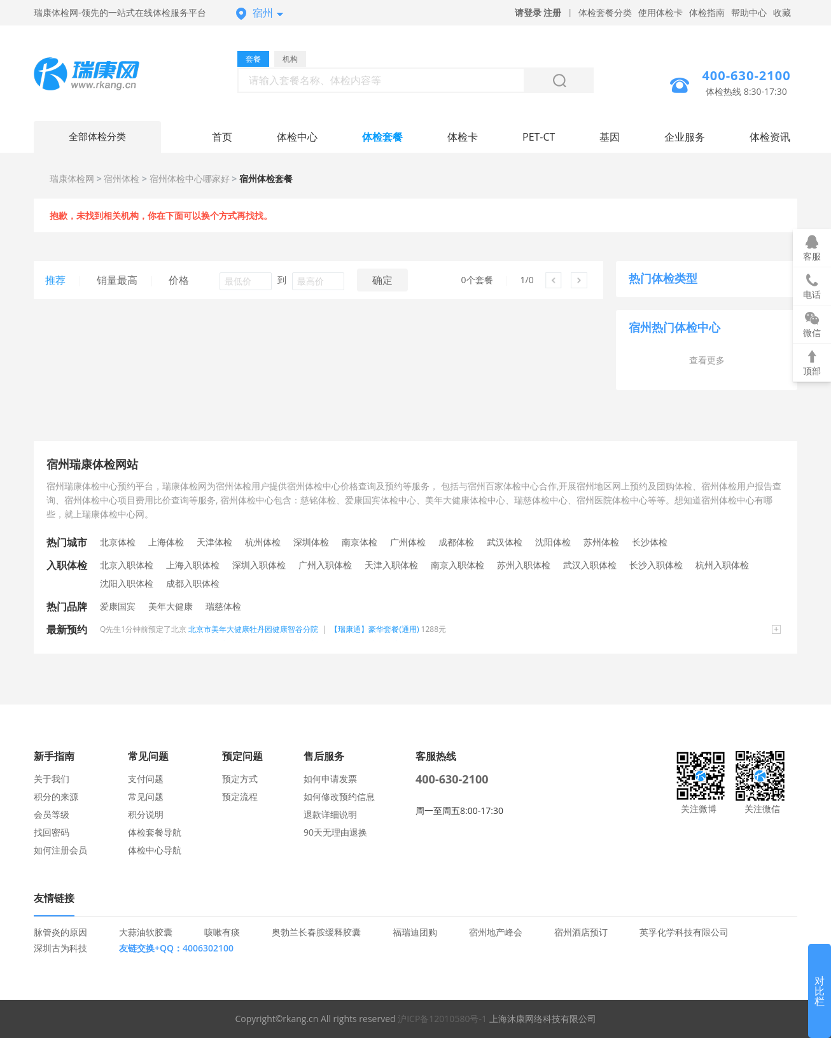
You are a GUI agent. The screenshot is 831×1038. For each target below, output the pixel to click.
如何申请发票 (330, 779)
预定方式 (240, 779)
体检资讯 (770, 137)
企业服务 (684, 137)
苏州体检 (601, 542)
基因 (609, 137)
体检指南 (707, 12)
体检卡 (462, 137)
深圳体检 (311, 542)
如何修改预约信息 (339, 796)
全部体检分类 (97, 137)
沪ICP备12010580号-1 (442, 1019)
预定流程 (240, 796)
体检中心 (297, 137)
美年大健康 (170, 606)
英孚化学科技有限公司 (684, 932)
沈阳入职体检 (126, 583)
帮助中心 (749, 12)
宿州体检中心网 (97, 75)
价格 (179, 280)
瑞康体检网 (72, 178)
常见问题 (146, 796)
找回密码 (51, 832)
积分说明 (146, 814)
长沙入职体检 (656, 565)
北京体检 (118, 542)
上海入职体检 (193, 565)
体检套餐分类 (605, 12)
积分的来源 (56, 796)
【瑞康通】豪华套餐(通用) (374, 629)
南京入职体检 (457, 565)
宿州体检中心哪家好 (190, 178)
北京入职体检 (126, 565)
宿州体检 (121, 178)
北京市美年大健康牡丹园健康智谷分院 (253, 629)
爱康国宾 (118, 606)
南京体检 (359, 542)
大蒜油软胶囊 (145, 932)
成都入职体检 (193, 583)
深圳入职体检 (259, 565)
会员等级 (51, 814)
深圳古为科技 (60, 948)
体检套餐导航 (154, 832)
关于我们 (51, 779)
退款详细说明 (330, 814)
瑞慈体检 (223, 606)
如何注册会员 (60, 850)
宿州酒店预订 (581, 932)
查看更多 (707, 360)
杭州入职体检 (722, 565)
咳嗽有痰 (222, 932)
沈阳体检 (553, 542)
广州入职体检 (325, 565)
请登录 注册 (538, 12)
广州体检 (408, 542)
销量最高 (117, 280)
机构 (290, 58)
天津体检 (214, 542)
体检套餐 (382, 137)
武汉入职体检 (590, 565)
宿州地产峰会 (495, 932)
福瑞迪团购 (415, 932)
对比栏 (819, 991)
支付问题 (146, 779)
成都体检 (456, 542)
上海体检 (166, 542)
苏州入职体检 (523, 565)
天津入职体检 (391, 565)
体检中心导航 (154, 850)
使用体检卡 (660, 12)
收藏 (782, 12)
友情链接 (54, 898)
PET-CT (538, 137)
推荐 (55, 280)
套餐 (253, 58)
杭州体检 (263, 542)
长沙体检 (649, 542)
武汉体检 (504, 542)
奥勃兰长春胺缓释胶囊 (316, 932)
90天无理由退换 (335, 832)
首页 (222, 137)
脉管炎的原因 (60, 932)
